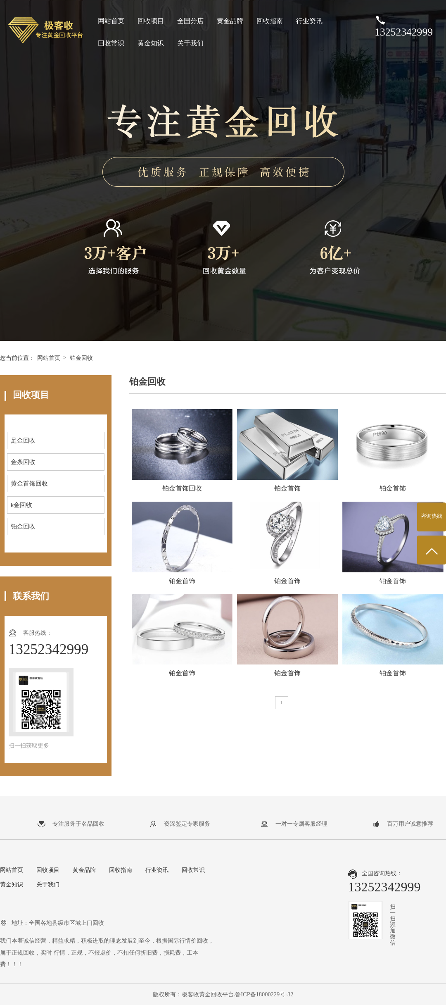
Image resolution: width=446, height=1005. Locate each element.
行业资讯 (309, 20)
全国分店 (190, 20)
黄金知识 (151, 43)
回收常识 (111, 43)
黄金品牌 (230, 20)
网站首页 (111, 20)
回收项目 (151, 20)
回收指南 (269, 20)
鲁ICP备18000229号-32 (264, 994)
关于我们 (190, 43)
